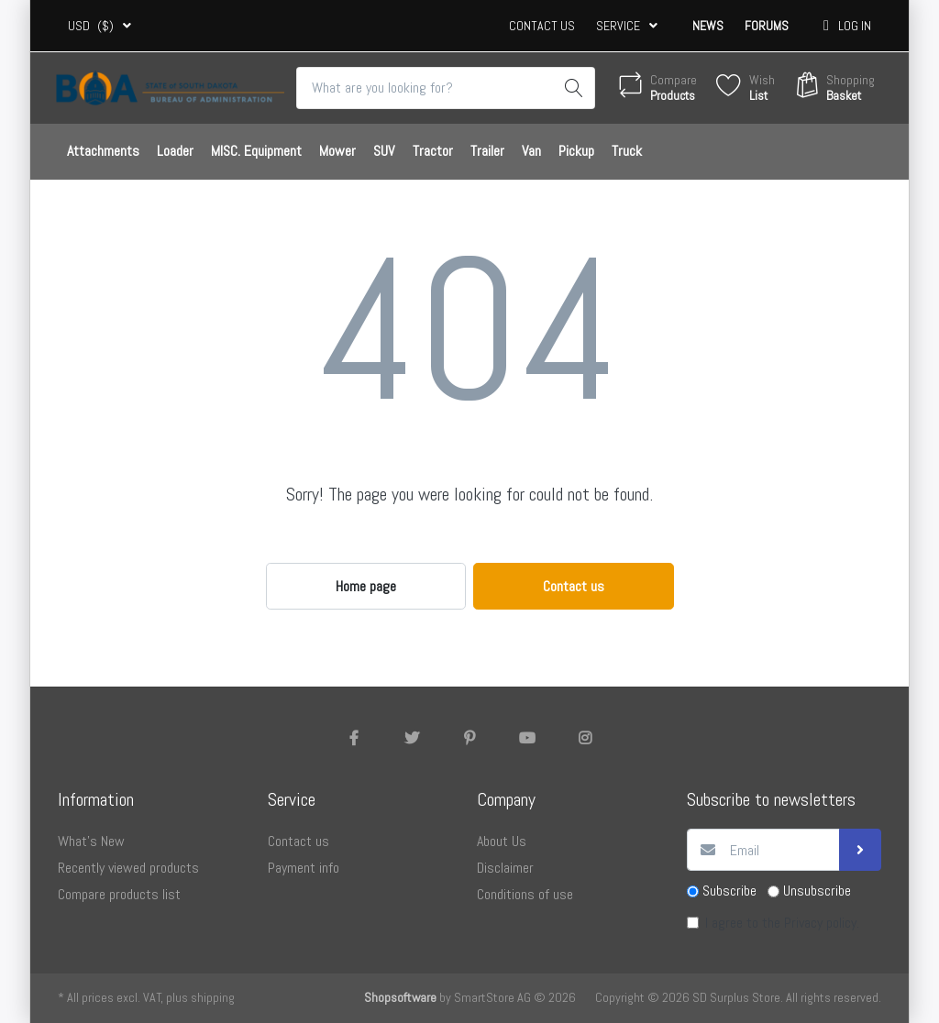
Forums (767, 25)
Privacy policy (820, 922)
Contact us (542, 25)
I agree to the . (782, 922)
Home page (366, 586)
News (708, 25)
